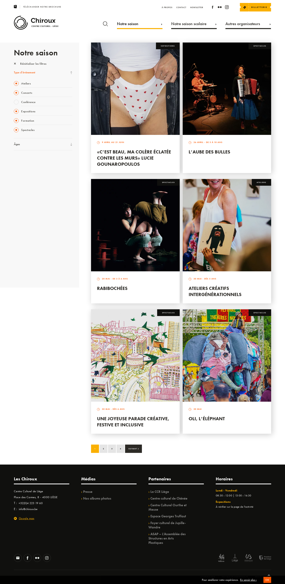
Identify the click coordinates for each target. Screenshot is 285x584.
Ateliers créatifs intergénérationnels (215, 291)
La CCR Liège (159, 491)
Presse (87, 491)
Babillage (19, 193)
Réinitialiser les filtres (30, 64)
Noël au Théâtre (23, 257)
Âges (17, 144)
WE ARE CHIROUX (25, 266)
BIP (16, 209)
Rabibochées (112, 288)
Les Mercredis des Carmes (29, 176)
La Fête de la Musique (27, 168)
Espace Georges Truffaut (168, 516)
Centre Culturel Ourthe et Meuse (167, 507)
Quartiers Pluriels (24, 233)
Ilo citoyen (20, 241)
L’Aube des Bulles (209, 152)
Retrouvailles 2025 (25, 274)
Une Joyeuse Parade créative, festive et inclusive (133, 422)
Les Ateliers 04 (22, 217)
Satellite (18, 201)
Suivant (133, 448)
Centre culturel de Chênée (168, 498)
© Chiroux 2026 (207, 577)
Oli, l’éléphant (207, 419)
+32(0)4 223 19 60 (31, 503)
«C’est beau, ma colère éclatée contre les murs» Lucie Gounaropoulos (134, 158)
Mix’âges (19, 184)
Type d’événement (24, 72)
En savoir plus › (248, 581)
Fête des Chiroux (23, 160)
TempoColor (21, 249)
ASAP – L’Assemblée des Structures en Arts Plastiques (167, 538)
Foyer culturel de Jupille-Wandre (167, 525)
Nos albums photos (97, 498)
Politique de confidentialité (235, 577)
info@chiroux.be (28, 509)
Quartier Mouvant (24, 225)
